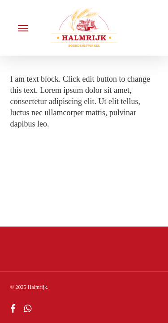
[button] (23, 27)
